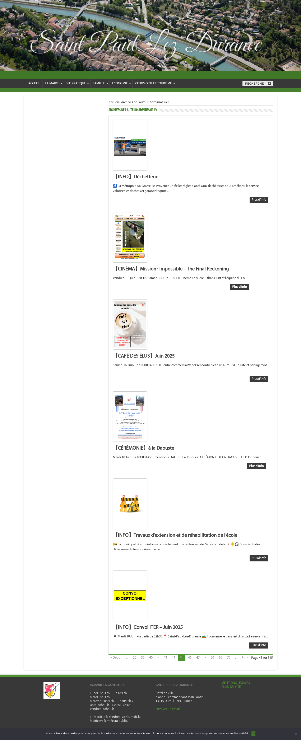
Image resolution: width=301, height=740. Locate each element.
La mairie (53, 83)
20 (134, 657)
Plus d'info (259, 200)
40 (151, 657)
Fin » (245, 657)
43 (165, 657)
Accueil (34, 83)
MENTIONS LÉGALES (235, 683)
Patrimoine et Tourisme (155, 83)
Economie (121, 83)
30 (142, 657)
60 (220, 657)
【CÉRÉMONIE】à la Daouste (143, 448)
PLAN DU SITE (231, 687)
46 (189, 657)
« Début (116, 657)
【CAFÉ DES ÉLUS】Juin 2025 (144, 356)
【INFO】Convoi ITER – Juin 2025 (148, 627)
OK (253, 733)
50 (212, 657)
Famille (100, 83)
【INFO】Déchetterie (135, 177)
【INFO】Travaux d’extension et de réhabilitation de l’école (175, 535)
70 (228, 657)
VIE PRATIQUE (77, 83)
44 (173, 657)
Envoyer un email (168, 709)
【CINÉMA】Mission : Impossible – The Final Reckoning (171, 269)
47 (198, 657)
